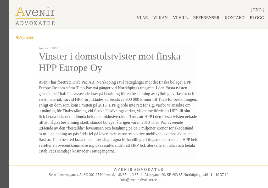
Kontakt (234, 17)
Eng (257, 10)
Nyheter (24, 37)
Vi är (142, 17)
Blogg (257, 17)
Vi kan (160, 17)
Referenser (206, 17)
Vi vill (180, 17)
